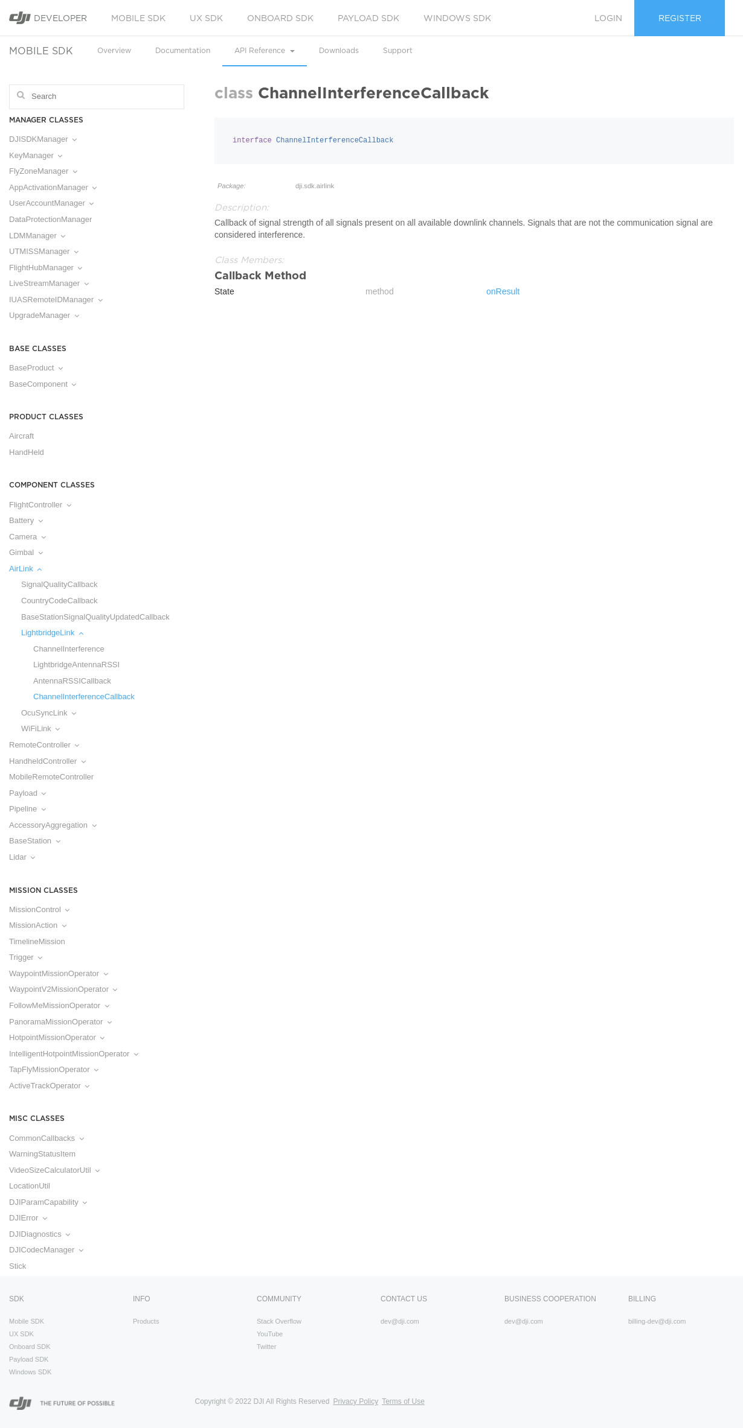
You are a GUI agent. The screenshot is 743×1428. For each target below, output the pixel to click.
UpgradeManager (44, 315)
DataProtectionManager (50, 219)
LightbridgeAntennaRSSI (76, 664)
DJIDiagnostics (39, 1234)
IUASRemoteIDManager (56, 299)
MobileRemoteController (51, 776)
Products (146, 1321)
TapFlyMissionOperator (53, 1069)
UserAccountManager (51, 203)
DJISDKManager (43, 139)
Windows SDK (457, 18)
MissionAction (37, 925)
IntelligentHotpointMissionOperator (73, 1053)
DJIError (28, 1217)
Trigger (25, 957)
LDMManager (37, 235)
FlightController (40, 504)
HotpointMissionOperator (57, 1037)
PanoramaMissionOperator (60, 1021)
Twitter (266, 1346)
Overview (114, 50)
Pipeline (27, 808)
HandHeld (26, 452)
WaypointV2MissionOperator (63, 989)
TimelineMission (37, 941)
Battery (26, 520)
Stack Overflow (279, 1321)
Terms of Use (403, 1401)
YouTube (270, 1334)
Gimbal (26, 552)
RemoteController (44, 744)
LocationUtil (29, 1185)
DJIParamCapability (48, 1202)
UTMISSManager (44, 251)
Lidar (22, 857)
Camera (27, 536)
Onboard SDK (280, 18)
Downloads (339, 50)
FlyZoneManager (43, 171)
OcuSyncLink (48, 712)
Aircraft (21, 435)
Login (608, 18)
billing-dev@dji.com (657, 1321)
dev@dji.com (400, 1321)
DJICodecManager (46, 1249)
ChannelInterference (69, 648)
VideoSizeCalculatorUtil (54, 1170)
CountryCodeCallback (59, 600)
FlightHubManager (45, 267)
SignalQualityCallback (59, 584)
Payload (27, 793)
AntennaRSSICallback (72, 680)
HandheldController (47, 761)
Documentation (182, 50)
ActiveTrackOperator (49, 1085)
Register (679, 18)
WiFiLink (40, 728)
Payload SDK (368, 18)
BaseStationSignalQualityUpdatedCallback (95, 616)
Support (398, 50)
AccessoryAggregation (53, 825)
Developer (48, 17)
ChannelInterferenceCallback (84, 696)
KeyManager (35, 155)
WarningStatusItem (42, 1153)
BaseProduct (36, 367)
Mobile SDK (138, 18)
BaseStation (34, 840)
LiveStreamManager (49, 283)
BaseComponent (42, 384)
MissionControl (39, 909)
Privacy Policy (355, 1401)
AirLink (25, 568)
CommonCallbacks (46, 1138)
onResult (502, 291)
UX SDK (206, 18)
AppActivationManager (53, 187)
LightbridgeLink (52, 632)
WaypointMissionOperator (58, 973)
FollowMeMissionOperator (59, 1005)
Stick (17, 1266)
